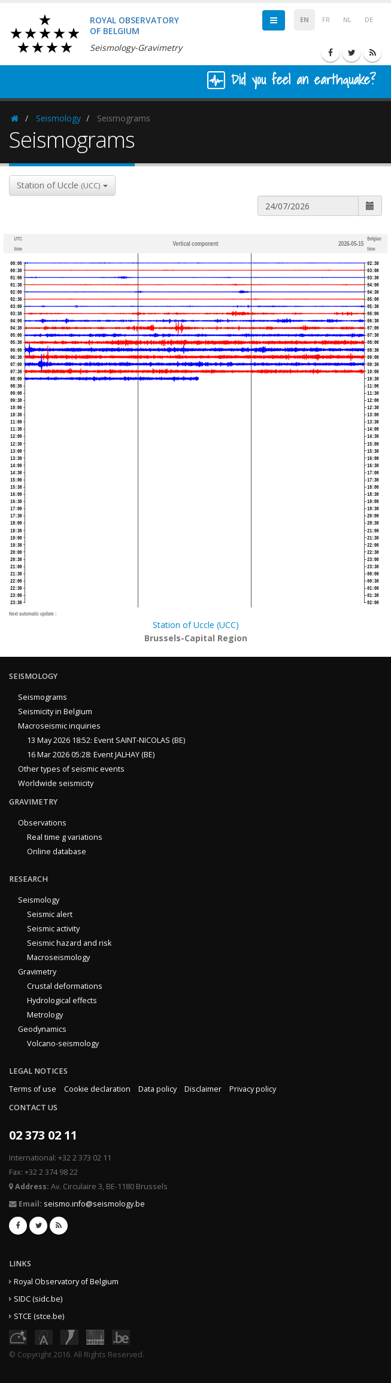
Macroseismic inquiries (59, 726)
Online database (56, 851)
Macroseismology (58, 957)
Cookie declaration (97, 1089)
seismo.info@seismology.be (94, 1204)
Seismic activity (53, 929)
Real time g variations (64, 837)
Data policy (157, 1089)
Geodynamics (42, 1029)
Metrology (45, 1015)
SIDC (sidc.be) (38, 1299)
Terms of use (32, 1089)
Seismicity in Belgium (55, 711)
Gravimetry (37, 972)
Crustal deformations (64, 986)
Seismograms (42, 697)
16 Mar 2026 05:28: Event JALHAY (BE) (90, 755)
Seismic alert (49, 914)
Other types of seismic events (71, 769)
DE (369, 20)
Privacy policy (252, 1089)
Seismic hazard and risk (69, 943)
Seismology (58, 118)
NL (347, 20)
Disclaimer (203, 1089)
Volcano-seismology (63, 1043)
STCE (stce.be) (39, 1316)
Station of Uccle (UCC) (196, 624)
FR (326, 20)
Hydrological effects (62, 1000)
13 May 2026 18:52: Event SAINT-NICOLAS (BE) (106, 740)
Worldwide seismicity (55, 783)
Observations (42, 823)
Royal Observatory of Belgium (66, 1282)
